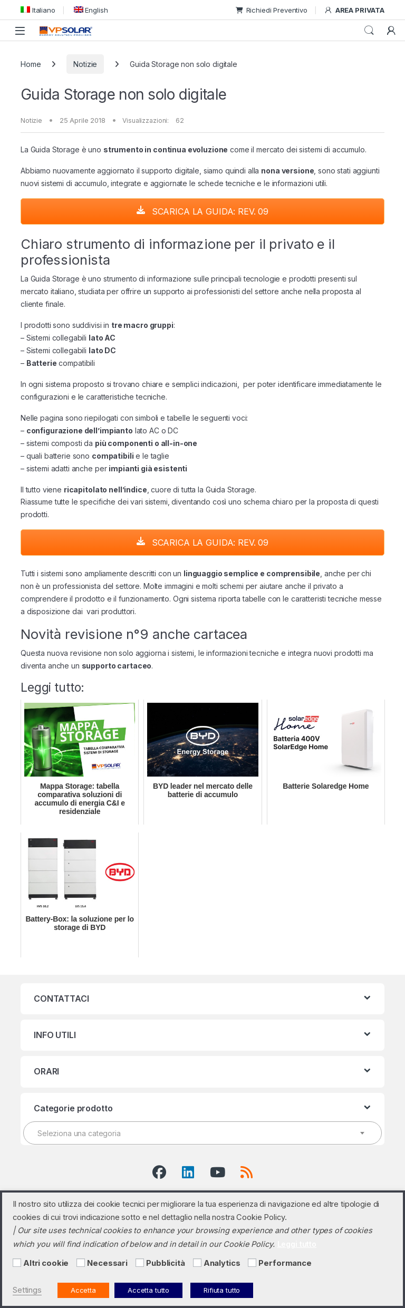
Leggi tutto (296, 1243)
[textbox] (202, 1133)
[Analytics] (197, 1262)
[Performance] (252, 1262)
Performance (284, 1263)
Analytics (222, 1263)
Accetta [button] (83, 1290)
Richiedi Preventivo (271, 10)
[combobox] (202, 1133)
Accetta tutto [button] (148, 1290)
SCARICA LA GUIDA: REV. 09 (202, 211)
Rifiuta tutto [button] (222, 1290)
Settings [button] (27, 1290)
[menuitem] (38, 10)
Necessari (107, 1263)
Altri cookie (46, 1263)
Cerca (369, 30)
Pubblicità (165, 1263)
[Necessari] (80, 1262)
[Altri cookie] (17, 1262)
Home (31, 64)
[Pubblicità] (140, 1262)
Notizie (85, 64)
